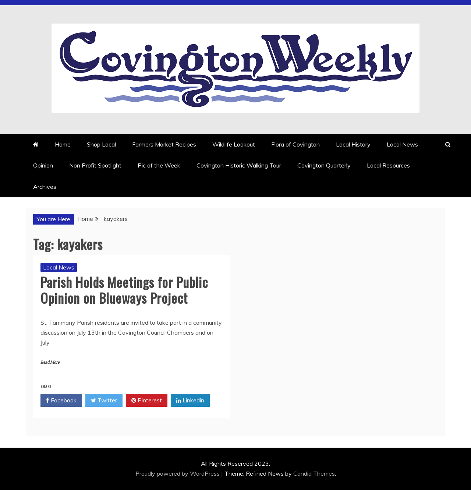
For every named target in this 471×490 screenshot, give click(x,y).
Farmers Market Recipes (164, 144)
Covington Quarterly (324, 165)
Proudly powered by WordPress (178, 473)
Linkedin (190, 400)
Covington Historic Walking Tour (238, 165)
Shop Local (101, 144)
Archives (44, 186)
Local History (353, 144)
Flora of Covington (295, 144)
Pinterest (146, 400)
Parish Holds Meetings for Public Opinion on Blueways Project (124, 289)
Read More (49, 362)
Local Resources (388, 165)
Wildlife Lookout (233, 144)
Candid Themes (314, 473)
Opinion (43, 165)
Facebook (61, 400)
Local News (402, 144)
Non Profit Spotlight (95, 165)
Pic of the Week (159, 165)
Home (63, 144)
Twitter (104, 400)
